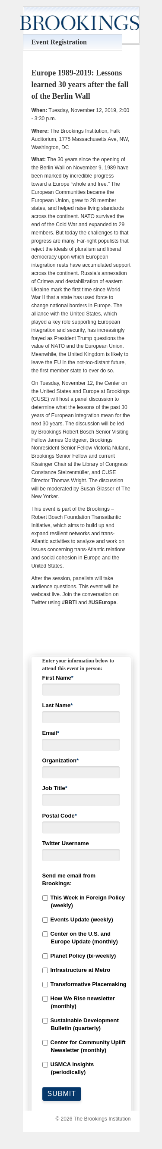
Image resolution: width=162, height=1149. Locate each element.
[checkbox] (81, 985)
